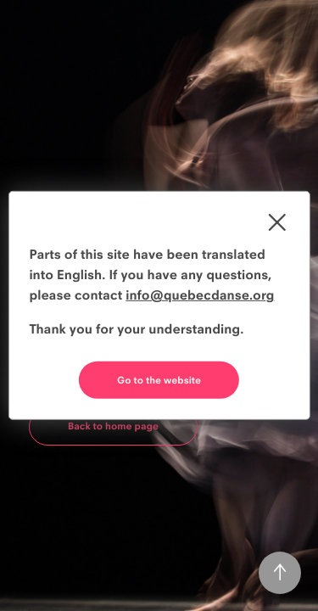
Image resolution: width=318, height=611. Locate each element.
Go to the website (159, 380)
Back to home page (113, 426)
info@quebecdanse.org (200, 295)
